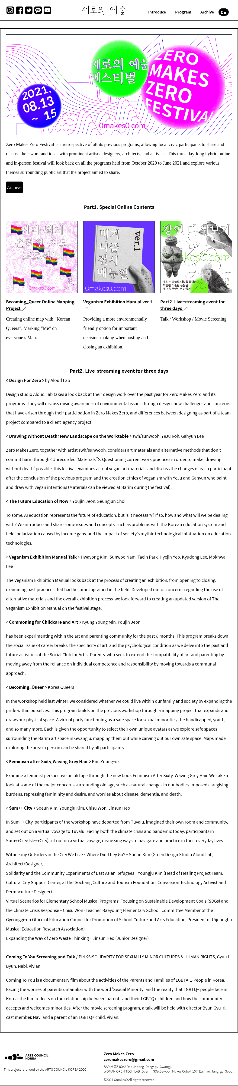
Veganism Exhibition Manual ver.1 (117, 301)
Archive (14, 187)
